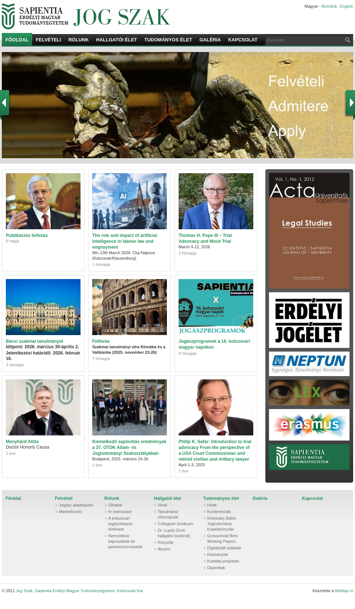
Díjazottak (216, 567)
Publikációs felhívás (27, 235)
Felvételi (48, 39)
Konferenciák (219, 511)
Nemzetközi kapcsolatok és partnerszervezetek (125, 541)
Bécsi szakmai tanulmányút (34, 341)
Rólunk (78, 39)
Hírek (162, 505)
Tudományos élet (168, 39)
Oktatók (115, 505)
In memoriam (120, 511)
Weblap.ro (344, 590)
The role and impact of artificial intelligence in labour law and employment (124, 241)
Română (329, 6)
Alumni (164, 549)
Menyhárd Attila (22, 441)
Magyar (311, 6)
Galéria (210, 39)
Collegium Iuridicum (175, 523)
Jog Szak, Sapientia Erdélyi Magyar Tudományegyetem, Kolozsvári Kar (143, 16)
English (346, 6)
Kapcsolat (242, 39)
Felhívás (101, 341)
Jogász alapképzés (76, 505)
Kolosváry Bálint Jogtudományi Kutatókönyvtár (221, 523)
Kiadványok (217, 554)
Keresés (347, 39)
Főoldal (17, 39)
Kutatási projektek (223, 561)
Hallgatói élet (116, 39)
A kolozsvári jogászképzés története (120, 523)
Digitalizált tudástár (224, 548)
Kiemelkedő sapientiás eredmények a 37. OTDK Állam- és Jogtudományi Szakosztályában (129, 447)
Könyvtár (165, 542)
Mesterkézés (70, 511)
